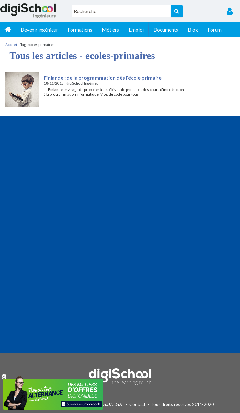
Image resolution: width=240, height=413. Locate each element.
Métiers (110, 29)
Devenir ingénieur (39, 29)
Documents (165, 29)
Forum (215, 29)
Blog (193, 29)
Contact (137, 404)
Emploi (136, 29)
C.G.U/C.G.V (110, 404)
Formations (80, 29)
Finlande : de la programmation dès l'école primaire (103, 78)
